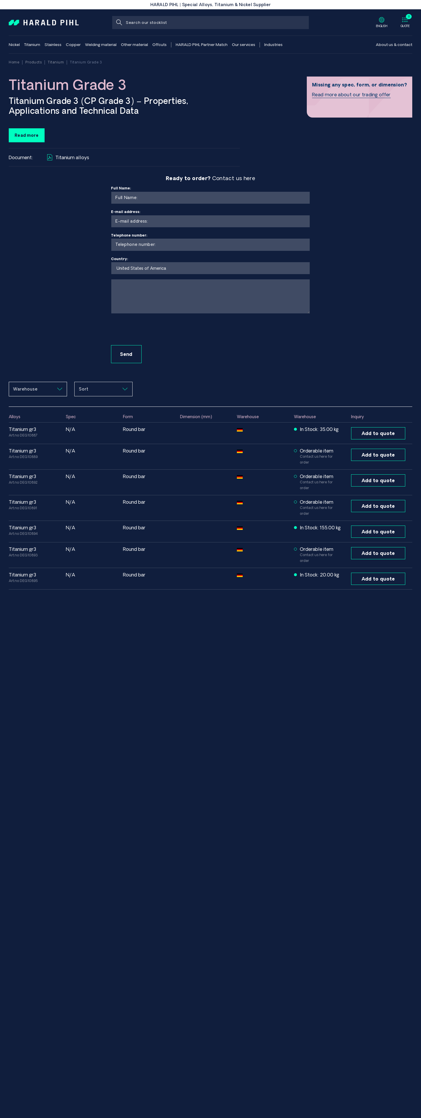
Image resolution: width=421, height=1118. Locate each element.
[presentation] (155, 329)
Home (14, 62)
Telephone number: (210, 242)
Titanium (56, 62)
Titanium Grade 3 (86, 62)
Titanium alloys (68, 157)
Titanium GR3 (22, 429)
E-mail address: (210, 219)
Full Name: (210, 195)
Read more (27, 135)
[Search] (119, 22)
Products (33, 62)
